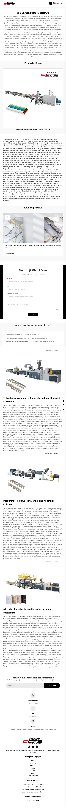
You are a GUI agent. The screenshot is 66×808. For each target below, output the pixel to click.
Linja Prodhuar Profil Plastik (33, 787)
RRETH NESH (33, 763)
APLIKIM (33, 768)
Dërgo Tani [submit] (52, 686)
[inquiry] (63, 397)
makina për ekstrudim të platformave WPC (17, 338)
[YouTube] (63, 405)
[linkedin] (63, 409)
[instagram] (29, 747)
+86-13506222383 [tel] (33, 703)
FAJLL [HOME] (33, 760)
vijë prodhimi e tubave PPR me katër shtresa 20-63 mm (33, 129)
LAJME (33, 771)
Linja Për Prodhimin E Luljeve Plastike (33, 784)
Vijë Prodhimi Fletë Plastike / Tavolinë (33, 789)
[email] (33, 716)
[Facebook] (63, 401)
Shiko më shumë (9, 253)
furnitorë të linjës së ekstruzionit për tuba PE (17, 341)
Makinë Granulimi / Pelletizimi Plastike (33, 792)
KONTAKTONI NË (33, 776)
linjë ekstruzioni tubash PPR (39, 338)
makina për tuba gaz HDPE (32, 334)
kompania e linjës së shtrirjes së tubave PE (44, 341)
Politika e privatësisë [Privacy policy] (33, 800)
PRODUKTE (33, 765)
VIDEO (33, 773)
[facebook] (33, 747)
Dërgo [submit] (33, 314)
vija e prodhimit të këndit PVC (14, 334)
